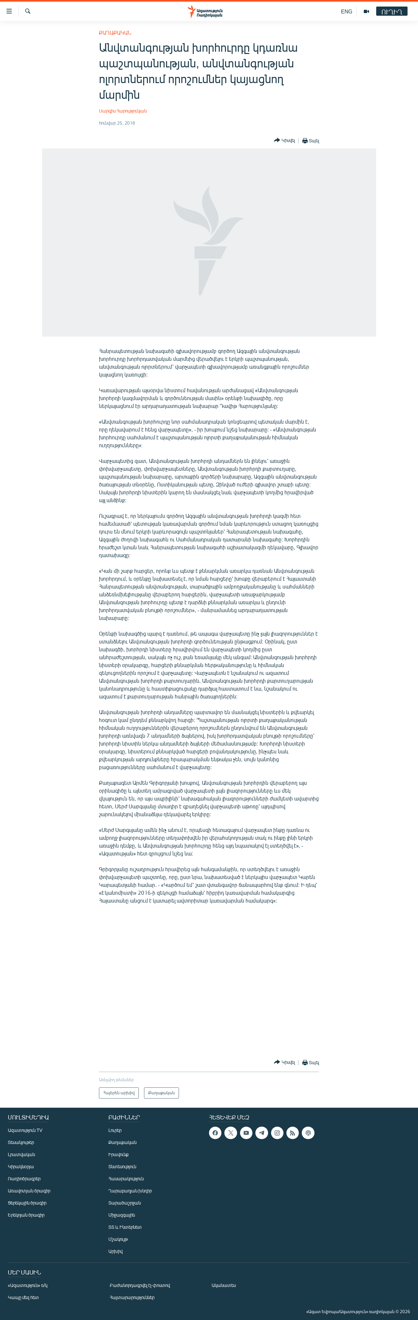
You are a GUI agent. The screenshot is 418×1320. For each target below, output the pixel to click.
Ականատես (224, 1285)
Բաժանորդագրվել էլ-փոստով (140, 1285)
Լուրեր (114, 1130)
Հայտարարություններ (132, 1297)
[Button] (284, 140)
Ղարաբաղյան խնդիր (130, 1190)
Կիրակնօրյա (21, 1166)
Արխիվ (115, 1251)
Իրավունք (118, 1154)
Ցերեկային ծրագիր (27, 1203)
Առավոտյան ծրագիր (29, 1190)
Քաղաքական (115, 32)
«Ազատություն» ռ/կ (27, 1285)
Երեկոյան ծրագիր (26, 1215)
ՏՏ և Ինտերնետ (125, 1227)
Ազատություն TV (25, 1130)
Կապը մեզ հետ (23, 1297)
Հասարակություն (126, 1178)
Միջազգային (121, 1215)
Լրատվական (21, 1154)
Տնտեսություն (122, 1166)
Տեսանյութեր (21, 1142)
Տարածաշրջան (124, 1203)
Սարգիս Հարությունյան (123, 111)
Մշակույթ (118, 1239)
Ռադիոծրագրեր (24, 1178)
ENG (346, 11)
